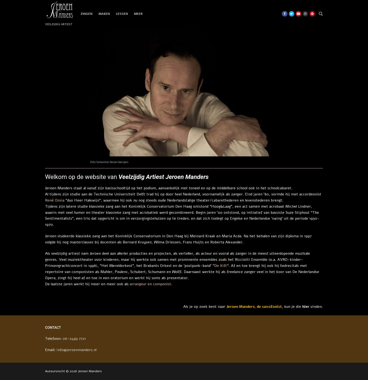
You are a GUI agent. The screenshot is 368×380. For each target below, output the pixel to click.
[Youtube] (298, 13)
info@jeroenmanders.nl (76, 349)
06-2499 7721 (74, 338)
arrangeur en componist (150, 284)
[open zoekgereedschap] (321, 14)
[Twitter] (291, 13)
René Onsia (54, 200)
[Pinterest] (312, 13)
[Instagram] (305, 13)
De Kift (220, 265)
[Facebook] (284, 13)
